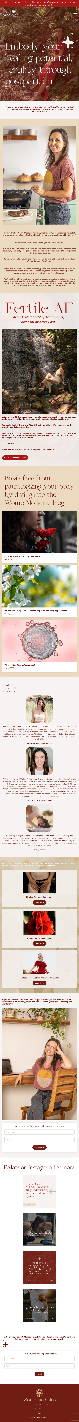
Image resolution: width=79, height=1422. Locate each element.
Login (35, 1409)
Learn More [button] (39, 902)
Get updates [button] (39, 1147)
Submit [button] (39, 1374)
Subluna (48, 743)
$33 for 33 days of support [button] (15, 458)
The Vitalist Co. (47, 801)
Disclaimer (42, 1409)
